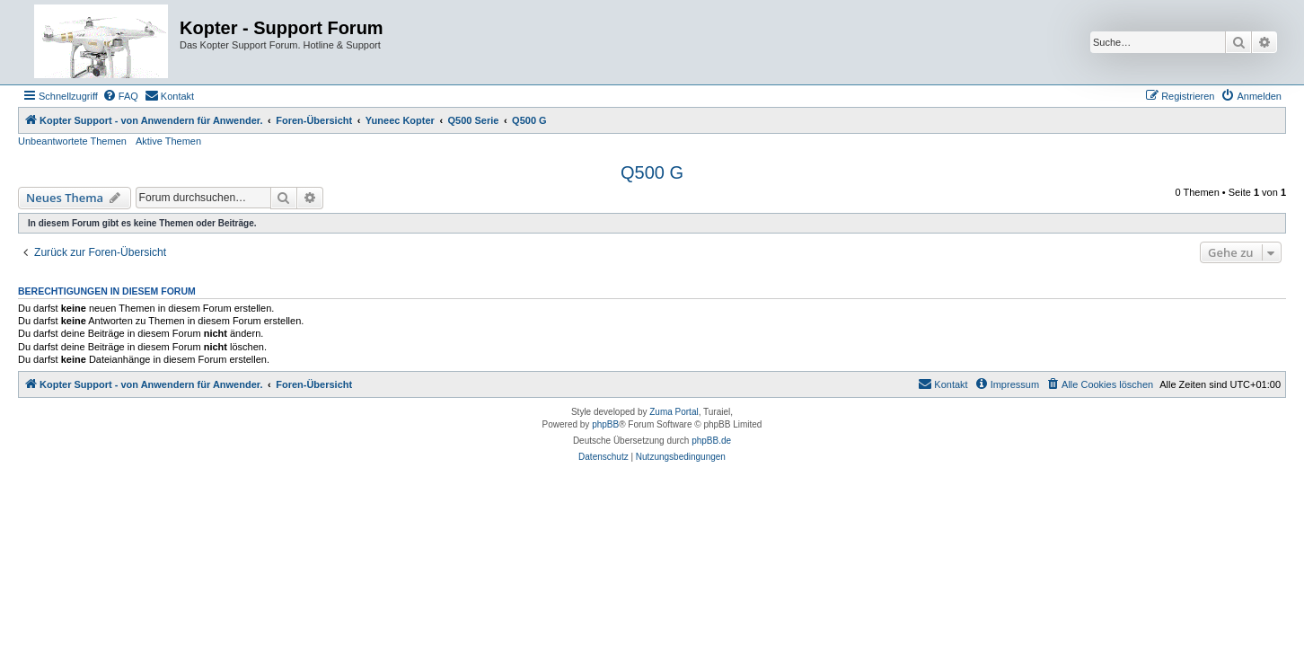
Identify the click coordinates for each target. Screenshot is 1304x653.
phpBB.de (711, 441)
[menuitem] (120, 96)
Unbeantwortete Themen (72, 141)
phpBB (605, 424)
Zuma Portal (673, 412)
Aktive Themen (168, 141)
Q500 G (652, 172)
